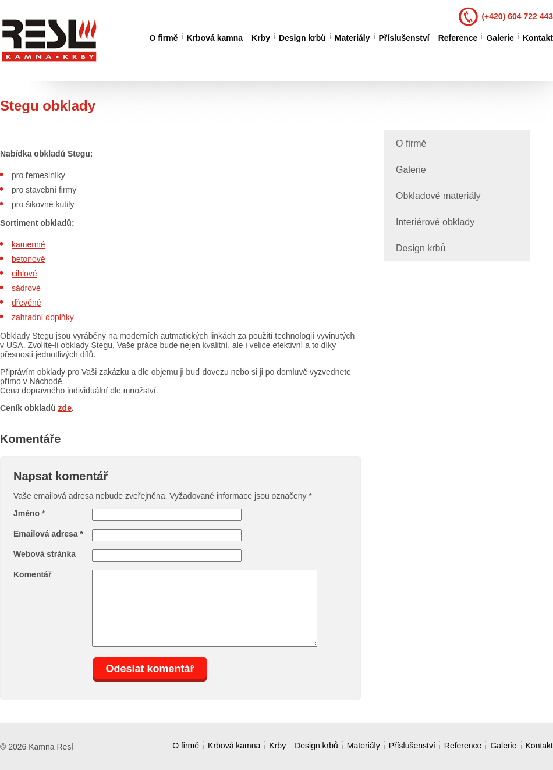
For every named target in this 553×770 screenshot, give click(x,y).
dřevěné (26, 302)
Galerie (499, 37)
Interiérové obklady (435, 222)
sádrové (26, 288)
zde (65, 408)
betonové (28, 259)
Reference (458, 37)
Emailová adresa (48, 533)
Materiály (352, 37)
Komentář (32, 574)
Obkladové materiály (438, 196)
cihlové (24, 273)
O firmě (164, 37)
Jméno (29, 513)
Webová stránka (44, 554)
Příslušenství (404, 37)
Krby (260, 37)
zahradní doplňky (43, 317)
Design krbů (302, 37)
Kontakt (538, 37)
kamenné (28, 244)
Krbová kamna (215, 37)
